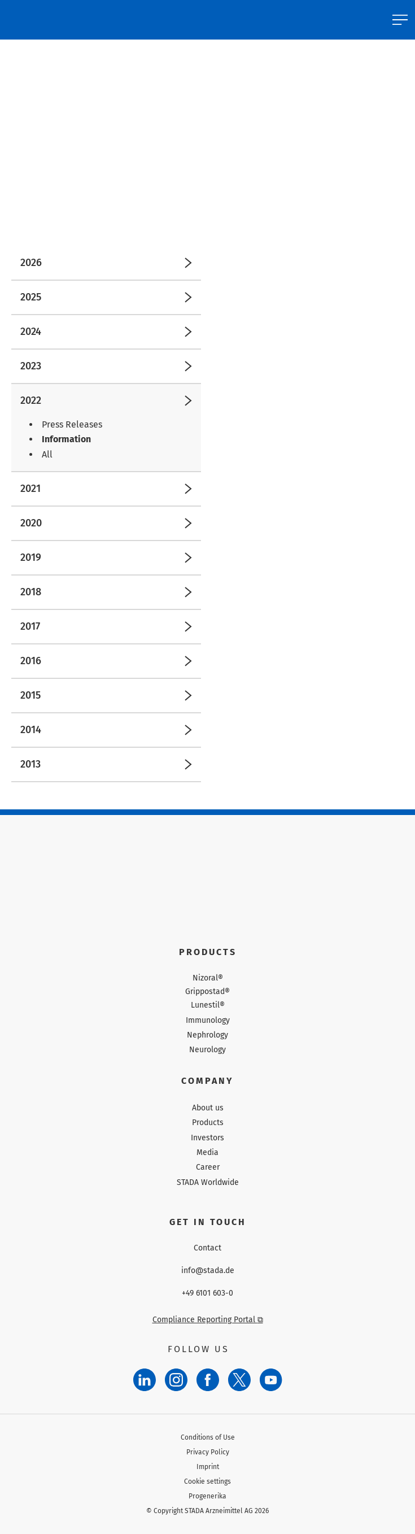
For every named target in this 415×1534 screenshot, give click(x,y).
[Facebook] (207, 1380)
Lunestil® (208, 1005)
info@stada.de (207, 1270)
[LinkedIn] (144, 1380)
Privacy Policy (207, 1452)
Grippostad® (207, 991)
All (47, 454)
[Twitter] (239, 1380)
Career (208, 1167)
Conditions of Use (208, 1437)
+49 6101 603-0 (207, 1293)
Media (207, 1152)
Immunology (208, 1020)
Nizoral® (208, 978)
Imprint (207, 1467)
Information (66, 439)
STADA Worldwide (208, 1182)
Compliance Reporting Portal (207, 1319)
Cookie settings (207, 1481)
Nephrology (207, 1035)
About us (208, 1108)
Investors (207, 1138)
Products (208, 1122)
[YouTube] (271, 1380)
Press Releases (72, 424)
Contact (207, 1248)
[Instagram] (176, 1380)
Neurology (207, 1049)
